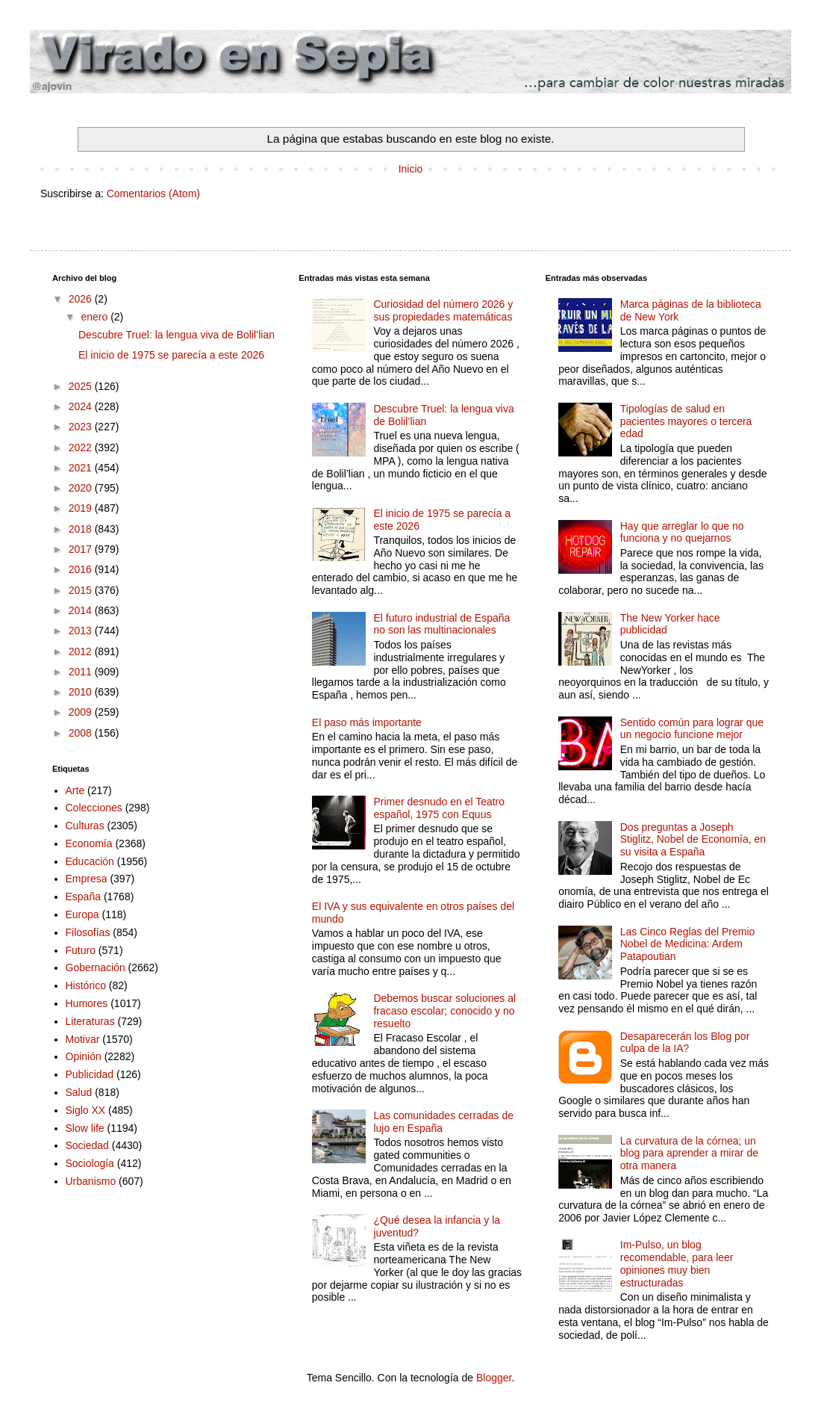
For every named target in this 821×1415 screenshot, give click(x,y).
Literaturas (90, 1021)
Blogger (493, 1378)
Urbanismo (91, 1181)
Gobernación (95, 967)
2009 (82, 712)
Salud (79, 1092)
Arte (75, 790)
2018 (82, 529)
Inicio (411, 169)
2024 (82, 406)
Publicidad (90, 1074)
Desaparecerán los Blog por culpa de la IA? (685, 1042)
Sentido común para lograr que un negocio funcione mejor (692, 728)
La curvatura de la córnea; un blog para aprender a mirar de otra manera (689, 1153)
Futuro (81, 950)
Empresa (86, 879)
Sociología (90, 1163)
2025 (82, 386)
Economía (89, 843)
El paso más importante (367, 722)
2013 (82, 631)
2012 (82, 651)
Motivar (83, 1039)
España (83, 896)
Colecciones (94, 808)
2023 (82, 427)
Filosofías (88, 932)
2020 (82, 488)
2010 (82, 692)
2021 (82, 468)
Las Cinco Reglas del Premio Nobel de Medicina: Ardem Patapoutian (687, 944)
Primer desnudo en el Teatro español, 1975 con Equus (439, 808)
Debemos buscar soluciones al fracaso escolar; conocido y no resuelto (444, 1010)
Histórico (86, 985)
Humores (87, 1003)
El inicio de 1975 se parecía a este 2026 (171, 355)
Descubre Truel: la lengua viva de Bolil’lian (176, 335)
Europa (82, 914)
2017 (82, 549)
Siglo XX (86, 1110)
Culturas (85, 826)
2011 (82, 672)
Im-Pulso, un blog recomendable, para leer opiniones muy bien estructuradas (677, 1263)
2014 (82, 610)
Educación (90, 861)
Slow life (85, 1128)
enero (95, 317)
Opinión (84, 1056)
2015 (82, 590)
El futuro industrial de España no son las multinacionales (441, 624)
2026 (82, 299)
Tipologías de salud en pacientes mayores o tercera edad (686, 421)
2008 (82, 733)
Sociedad (87, 1145)
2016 (82, 569)
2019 (82, 508)
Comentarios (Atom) (153, 193)
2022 (82, 447)
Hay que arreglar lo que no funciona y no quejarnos (682, 532)
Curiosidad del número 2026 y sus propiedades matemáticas (443, 310)
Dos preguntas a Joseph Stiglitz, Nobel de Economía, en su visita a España (693, 839)
